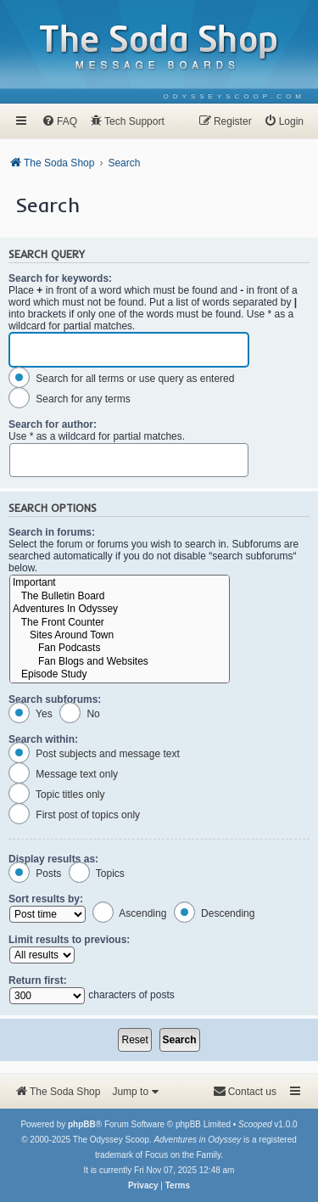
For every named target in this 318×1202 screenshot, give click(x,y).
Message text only (63, 774)
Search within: (43, 739)
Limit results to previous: (69, 940)
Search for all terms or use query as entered (121, 379)
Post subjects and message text (94, 754)
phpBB (82, 1124)
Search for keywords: (60, 278)
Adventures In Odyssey (119, 609)
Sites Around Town (119, 635)
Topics (97, 873)
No (79, 714)
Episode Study (119, 674)
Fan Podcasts (119, 648)
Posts (34, 873)
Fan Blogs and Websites (119, 661)
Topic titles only (56, 794)
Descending (214, 913)
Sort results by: (45, 899)
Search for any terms (69, 399)
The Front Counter (119, 622)
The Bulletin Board (119, 596)
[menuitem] (234, 96)
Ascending (129, 913)
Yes (30, 714)
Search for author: (52, 424)
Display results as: (53, 859)
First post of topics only (74, 815)
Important (119, 582)
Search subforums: (54, 699)
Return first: (37, 980)
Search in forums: (51, 532)
